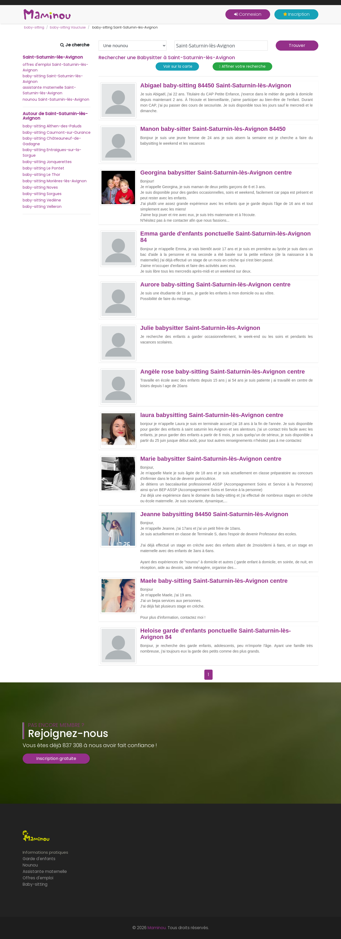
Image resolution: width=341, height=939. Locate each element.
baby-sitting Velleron (42, 206)
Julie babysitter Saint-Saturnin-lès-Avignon (200, 328)
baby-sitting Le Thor (41, 174)
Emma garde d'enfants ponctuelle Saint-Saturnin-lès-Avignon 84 (225, 236)
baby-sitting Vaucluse (68, 27)
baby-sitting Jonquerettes (47, 161)
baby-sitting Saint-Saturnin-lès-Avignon (53, 78)
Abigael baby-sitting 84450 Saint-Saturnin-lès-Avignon (215, 85)
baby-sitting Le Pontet (43, 168)
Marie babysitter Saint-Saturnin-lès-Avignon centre (211, 459)
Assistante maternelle (45, 871)
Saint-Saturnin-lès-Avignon (53, 57)
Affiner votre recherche (242, 66)
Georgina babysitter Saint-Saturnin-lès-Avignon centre (216, 172)
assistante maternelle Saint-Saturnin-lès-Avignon (49, 90)
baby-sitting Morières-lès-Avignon (55, 181)
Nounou (30, 865)
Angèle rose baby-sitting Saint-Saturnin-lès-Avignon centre (222, 372)
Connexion (247, 14)
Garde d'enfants (39, 858)
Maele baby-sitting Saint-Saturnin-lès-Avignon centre (214, 581)
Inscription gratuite (56, 758)
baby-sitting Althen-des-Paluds (52, 126)
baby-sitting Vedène (42, 200)
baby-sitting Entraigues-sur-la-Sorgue (52, 152)
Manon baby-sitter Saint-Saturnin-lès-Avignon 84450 (213, 129)
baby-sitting (34, 27)
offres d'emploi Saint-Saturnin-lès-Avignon (55, 67)
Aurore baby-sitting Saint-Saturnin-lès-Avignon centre (215, 284)
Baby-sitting (35, 884)
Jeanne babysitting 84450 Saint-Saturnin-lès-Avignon (214, 514)
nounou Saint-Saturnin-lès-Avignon (56, 99)
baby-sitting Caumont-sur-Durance (57, 132)
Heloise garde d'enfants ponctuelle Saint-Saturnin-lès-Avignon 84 (215, 634)
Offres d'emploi (38, 878)
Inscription (296, 14)
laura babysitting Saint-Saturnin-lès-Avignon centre (211, 415)
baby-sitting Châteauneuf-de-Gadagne (52, 141)
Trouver (297, 45)
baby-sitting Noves (40, 187)
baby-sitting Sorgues (42, 193)
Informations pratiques (45, 852)
